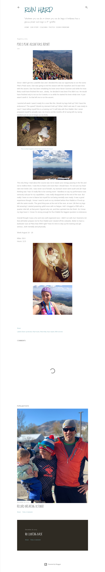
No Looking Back (33, 534)
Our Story (34, 27)
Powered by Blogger (52, 564)
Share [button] (19, 328)
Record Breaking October (30, 506)
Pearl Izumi (36, 332)
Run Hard (38, 9)
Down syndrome (62, 27)
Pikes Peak (43, 332)
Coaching (44, 27)
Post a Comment (28, 512)
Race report (50, 332)
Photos (52, 27)
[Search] (86, 6)
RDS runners (59, 332)
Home (26, 27)
